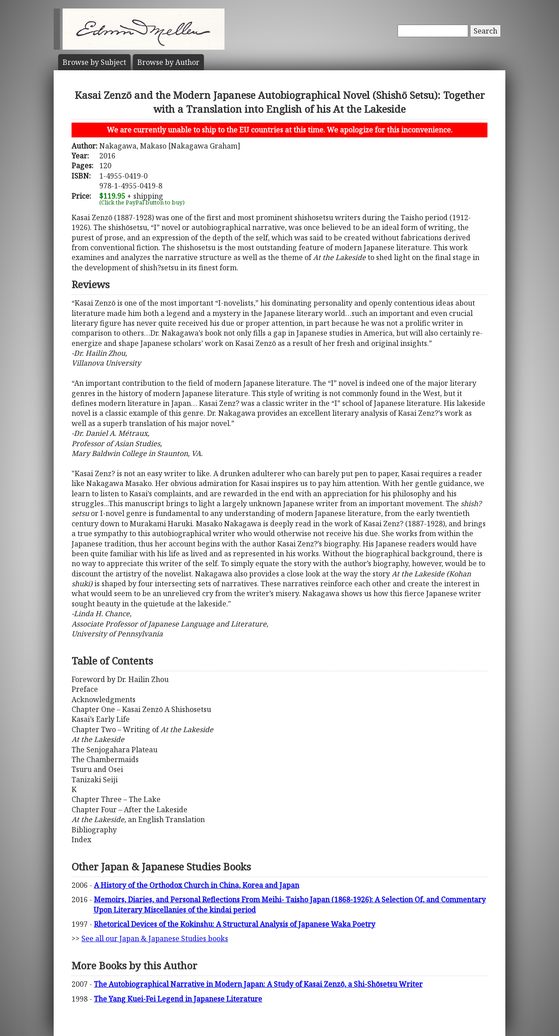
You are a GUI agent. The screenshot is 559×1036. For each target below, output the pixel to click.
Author (168, 62)
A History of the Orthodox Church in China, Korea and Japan (196, 885)
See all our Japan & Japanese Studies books (154, 938)
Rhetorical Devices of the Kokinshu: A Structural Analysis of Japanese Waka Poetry (234, 924)
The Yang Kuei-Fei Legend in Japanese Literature (178, 999)
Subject (94, 62)
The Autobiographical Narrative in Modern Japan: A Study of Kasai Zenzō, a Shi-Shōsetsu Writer (258, 984)
